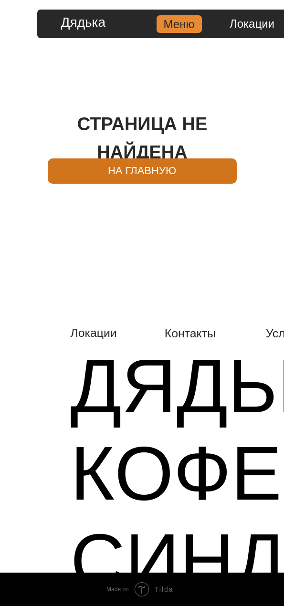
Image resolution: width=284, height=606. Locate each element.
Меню (179, 24)
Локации (252, 23)
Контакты (190, 333)
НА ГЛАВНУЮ (142, 171)
